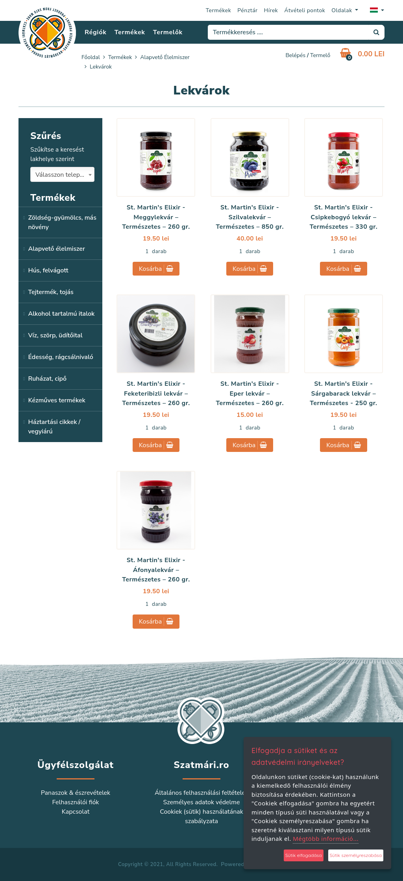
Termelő (320, 55)
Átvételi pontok (304, 10)
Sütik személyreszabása (356, 855)
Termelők (168, 32)
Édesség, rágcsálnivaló (60, 357)
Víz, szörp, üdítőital (55, 335)
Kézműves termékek (56, 400)
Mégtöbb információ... (326, 838)
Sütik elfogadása (303, 855)
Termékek (218, 10)
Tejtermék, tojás (50, 292)
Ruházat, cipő (47, 378)
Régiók (95, 32)
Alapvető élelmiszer (164, 57)
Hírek (271, 10)
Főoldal (90, 57)
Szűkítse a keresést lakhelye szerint (57, 154)
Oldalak (342, 10)
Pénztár (247, 10)
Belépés (295, 55)
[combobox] (62, 174)
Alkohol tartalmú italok (61, 313)
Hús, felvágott (48, 270)
